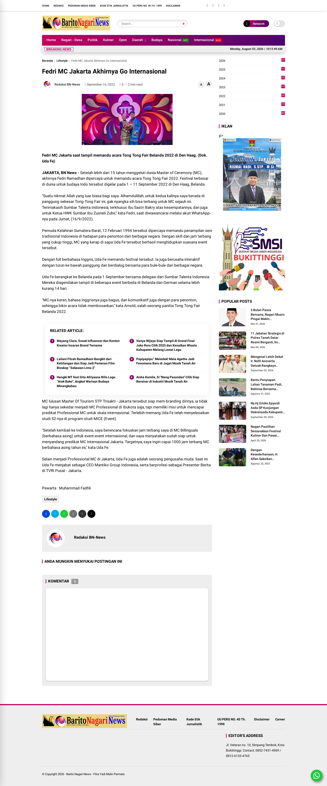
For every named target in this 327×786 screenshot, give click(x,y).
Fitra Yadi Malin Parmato (109, 774)
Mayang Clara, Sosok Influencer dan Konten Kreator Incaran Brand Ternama (88, 343)
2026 (252, 61)
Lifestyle (62, 60)
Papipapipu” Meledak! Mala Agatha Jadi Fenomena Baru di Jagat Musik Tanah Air (166, 361)
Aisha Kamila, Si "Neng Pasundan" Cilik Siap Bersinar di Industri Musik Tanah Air (167, 379)
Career (280, 722)
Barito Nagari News (78, 774)
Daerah (137, 40)
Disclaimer (173, 5)
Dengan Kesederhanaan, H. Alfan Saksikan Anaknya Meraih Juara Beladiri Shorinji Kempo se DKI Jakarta (268, 454)
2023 (252, 87)
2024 (252, 78)
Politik (93, 40)
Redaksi (59, 5)
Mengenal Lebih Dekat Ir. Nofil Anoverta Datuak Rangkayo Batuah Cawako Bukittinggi (267, 361)
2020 (252, 114)
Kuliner (108, 40)
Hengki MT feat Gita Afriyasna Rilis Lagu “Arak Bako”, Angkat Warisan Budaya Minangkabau (86, 381)
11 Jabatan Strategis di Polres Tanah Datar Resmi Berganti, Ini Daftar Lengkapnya (267, 338)
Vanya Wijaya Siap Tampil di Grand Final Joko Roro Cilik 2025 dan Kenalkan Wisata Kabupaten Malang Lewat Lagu (166, 345)
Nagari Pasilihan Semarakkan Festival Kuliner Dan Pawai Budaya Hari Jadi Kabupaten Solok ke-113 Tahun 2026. (266, 431)
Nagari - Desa (71, 40)
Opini (123, 40)
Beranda (47, 60)
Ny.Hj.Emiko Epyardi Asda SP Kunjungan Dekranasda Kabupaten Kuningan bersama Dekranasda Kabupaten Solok (268, 408)
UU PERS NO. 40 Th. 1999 (147, 5)
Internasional (208, 40)
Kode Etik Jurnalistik (114, 5)
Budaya (156, 40)
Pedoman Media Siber (82, 5)
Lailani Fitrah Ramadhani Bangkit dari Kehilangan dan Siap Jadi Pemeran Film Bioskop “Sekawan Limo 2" (86, 363)
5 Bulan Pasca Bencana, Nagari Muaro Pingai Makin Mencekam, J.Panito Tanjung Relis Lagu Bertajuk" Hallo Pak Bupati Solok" (268, 314)
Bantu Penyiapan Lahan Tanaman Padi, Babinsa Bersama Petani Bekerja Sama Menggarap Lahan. (266, 384)
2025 (252, 69)
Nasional (178, 40)
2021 (252, 105)
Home (45, 5)
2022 (252, 96)
